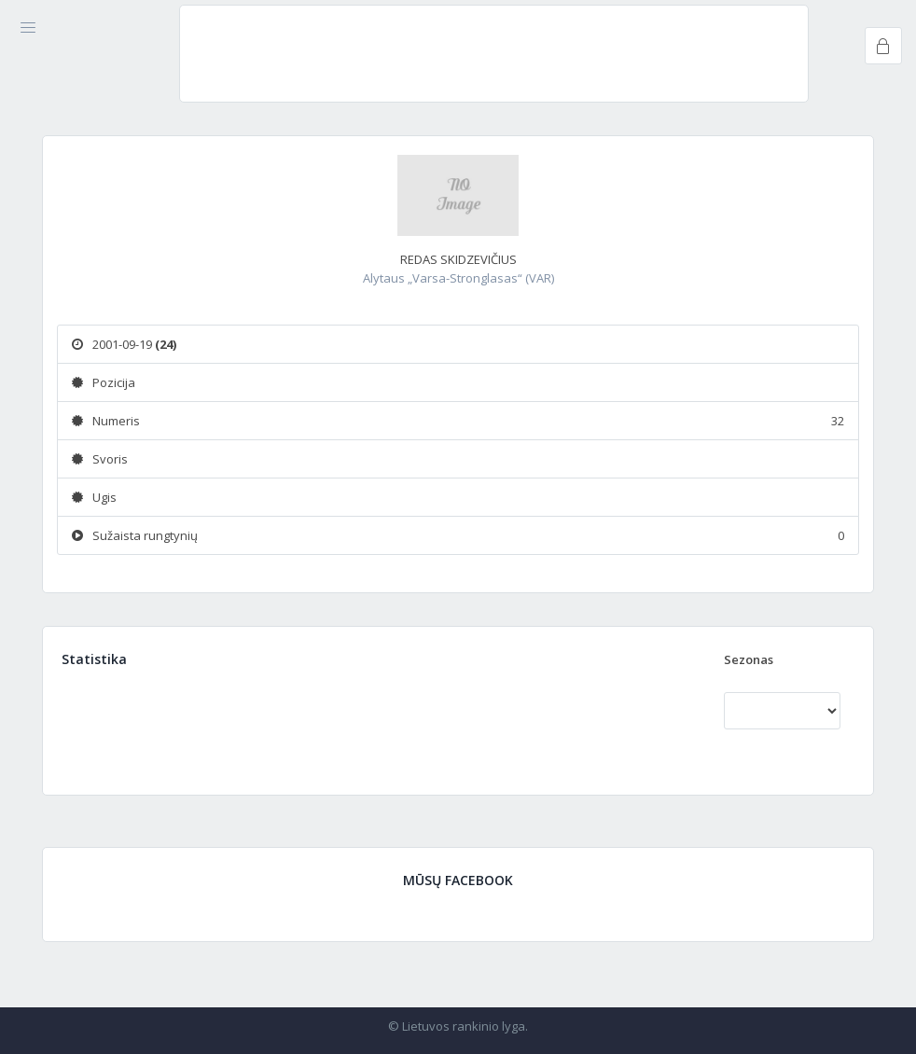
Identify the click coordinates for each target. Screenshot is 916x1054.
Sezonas (748, 659)
